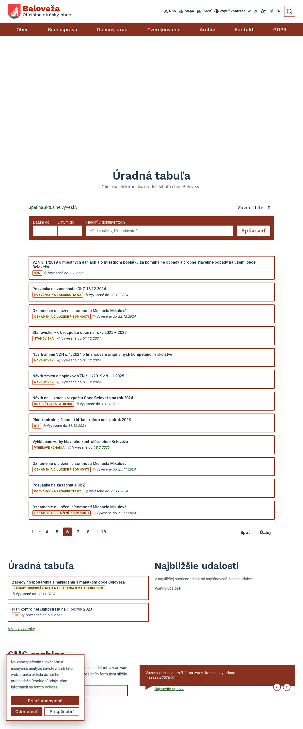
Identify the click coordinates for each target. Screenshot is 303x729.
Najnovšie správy (169, 571)
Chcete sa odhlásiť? (25, 599)
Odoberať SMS (31, 589)
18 (103, 414)
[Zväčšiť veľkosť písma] (263, 11)
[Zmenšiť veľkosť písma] (249, 11)
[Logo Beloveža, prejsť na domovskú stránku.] (39, 11)
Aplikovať (255, 114)
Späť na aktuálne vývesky (53, 90)
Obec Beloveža (220, 716)
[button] (277, 570)
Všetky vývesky (21, 511)
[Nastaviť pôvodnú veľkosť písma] (256, 11)
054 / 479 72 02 (249, 688)
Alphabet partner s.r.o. (155, 716)
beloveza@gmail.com (253, 693)
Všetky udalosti (168, 471)
